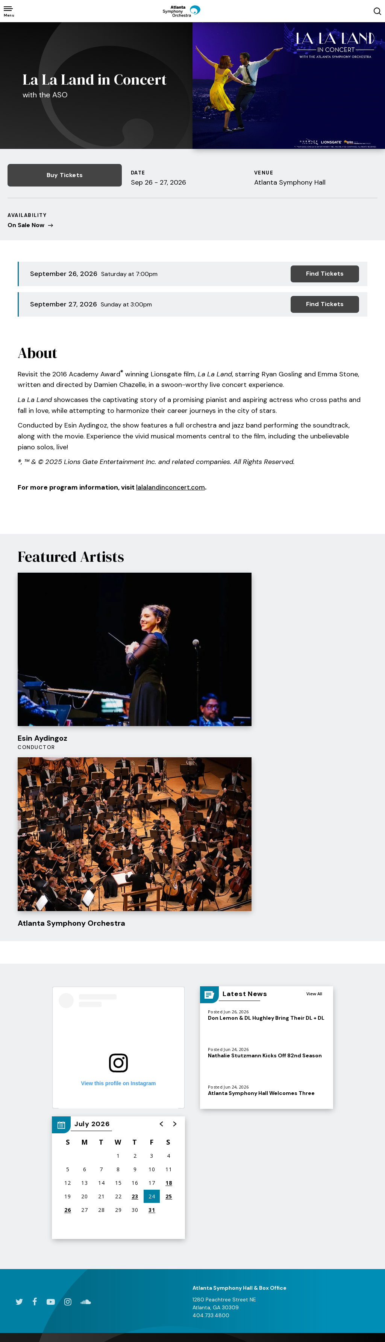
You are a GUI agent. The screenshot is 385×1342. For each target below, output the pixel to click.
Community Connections (269, 1178)
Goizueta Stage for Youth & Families (215, 1194)
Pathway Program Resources (214, 1214)
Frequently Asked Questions (336, 1229)
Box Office (20, 1194)
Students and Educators (209, 1133)
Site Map (162, 1315)
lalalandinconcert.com (171, 485)
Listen (137, 1129)
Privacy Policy (85, 1315)
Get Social (266, 1194)
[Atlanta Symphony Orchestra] (192, 17)
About (260, 1162)
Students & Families (32, 1182)
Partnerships (330, 1213)
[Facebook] (34, 1039)
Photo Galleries (210, 1230)
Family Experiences (215, 1117)
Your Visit (96, 1099)
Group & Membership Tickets (32, 1166)
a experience (340, 1316)
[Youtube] (50, 1039)
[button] (162, 861)
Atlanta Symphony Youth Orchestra (215, 1153)
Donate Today (332, 1124)
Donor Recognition (338, 1181)
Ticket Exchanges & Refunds (32, 1211)
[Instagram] (67, 1039)
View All (314, 731)
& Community (219, 1099)
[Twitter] (19, 1039)
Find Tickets (325, 273)
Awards (262, 1207)
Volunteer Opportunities (332, 1197)
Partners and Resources (207, 1246)
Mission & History (274, 1137)
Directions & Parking (94, 1117)
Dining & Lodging (90, 1129)
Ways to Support (336, 1148)
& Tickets (34, 1099)
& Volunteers (341, 1103)
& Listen (157, 1099)
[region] (118, 915)
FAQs (75, 1142)
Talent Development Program (217, 1174)
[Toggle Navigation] (8, 11)
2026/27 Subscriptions (25, 1133)
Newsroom (266, 1149)
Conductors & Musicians (270, 1121)
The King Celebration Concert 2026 (156, 1146)
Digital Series (23, 1149)
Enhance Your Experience (86, 1170)
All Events (19, 1117)
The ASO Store (87, 1186)
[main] (192, 514)
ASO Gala (326, 1136)
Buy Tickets (60, 175)
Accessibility (84, 1154)
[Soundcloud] (85, 1039)
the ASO (280, 1099)
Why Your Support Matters (338, 1164)
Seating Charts (26, 1227)
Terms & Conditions (34, 1315)
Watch (138, 1117)
